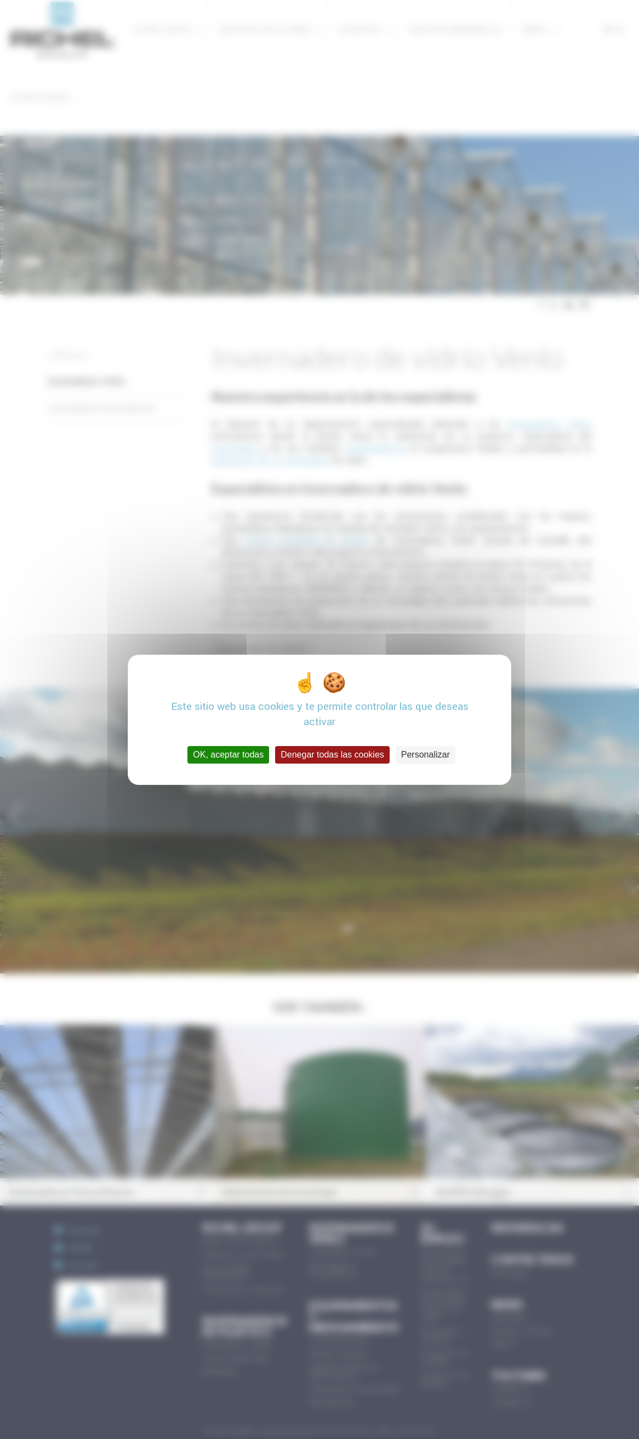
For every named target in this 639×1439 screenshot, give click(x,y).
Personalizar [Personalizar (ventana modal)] (425, 754)
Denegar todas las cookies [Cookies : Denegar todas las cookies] (332, 754)
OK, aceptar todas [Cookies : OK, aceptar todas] (228, 754)
